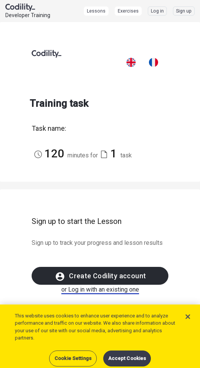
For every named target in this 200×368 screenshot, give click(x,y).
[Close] (187, 322)
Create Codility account (100, 276)
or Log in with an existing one (100, 289)
